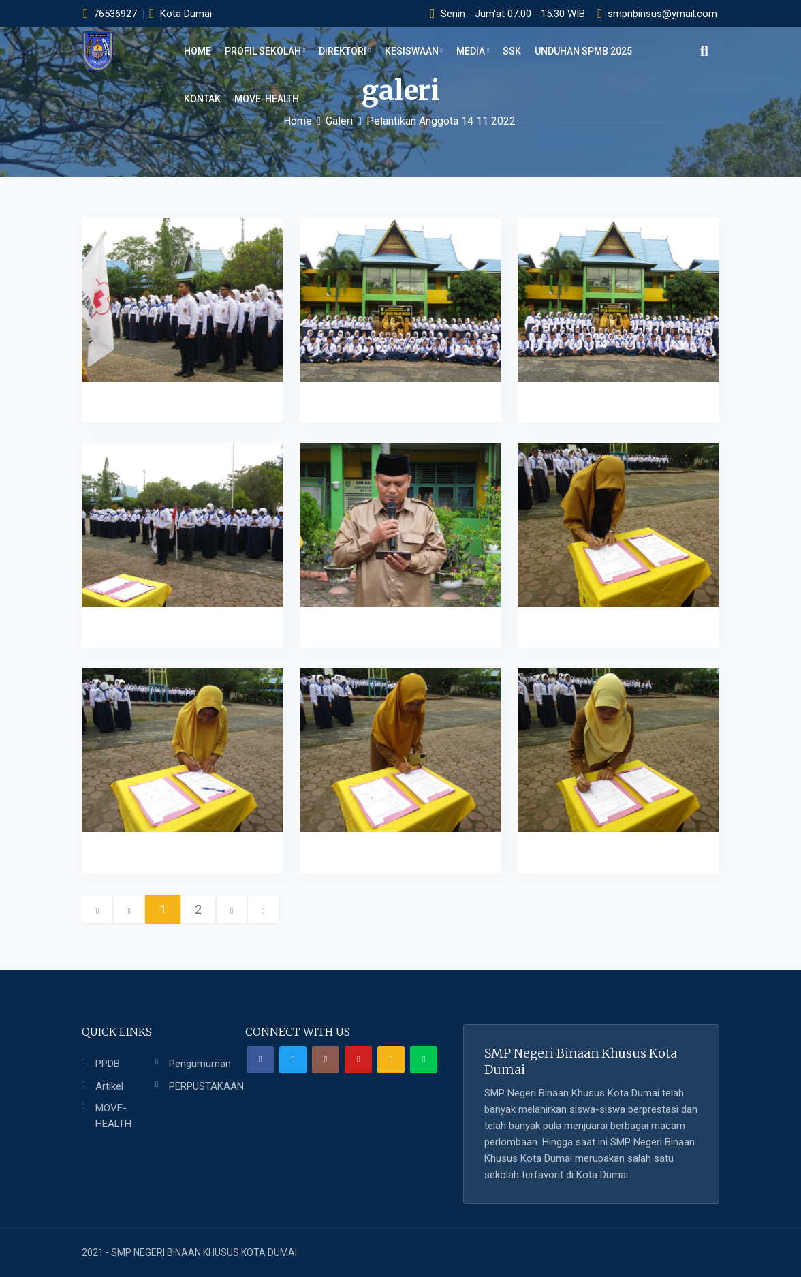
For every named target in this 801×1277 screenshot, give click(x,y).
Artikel (109, 1086)
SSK (512, 51)
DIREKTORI (345, 51)
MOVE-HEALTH (266, 98)
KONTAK (202, 98)
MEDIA (472, 51)
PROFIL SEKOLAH (265, 51)
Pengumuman (200, 1064)
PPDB (107, 1064)
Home (197, 51)
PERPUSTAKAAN (206, 1086)
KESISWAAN (414, 51)
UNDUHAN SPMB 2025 (583, 51)
